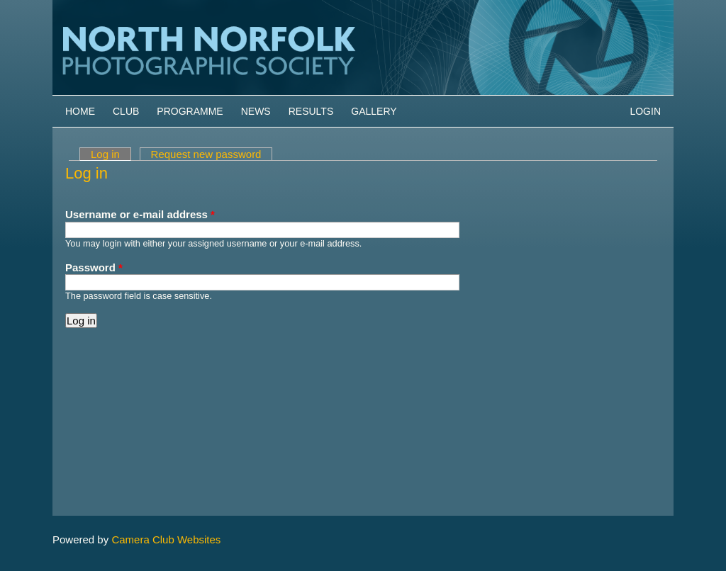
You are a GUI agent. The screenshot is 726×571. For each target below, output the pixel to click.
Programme (190, 111)
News (256, 111)
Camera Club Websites (165, 539)
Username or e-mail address (140, 214)
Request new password (206, 154)
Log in (111, 154)
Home (80, 111)
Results (311, 111)
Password (94, 267)
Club (126, 111)
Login (645, 111)
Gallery (373, 111)
